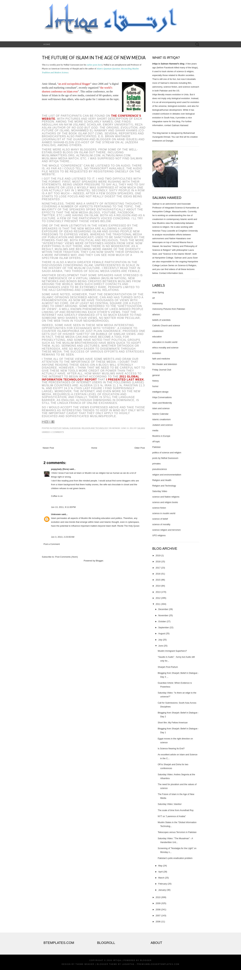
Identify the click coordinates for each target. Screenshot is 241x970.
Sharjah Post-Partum (168, 667)
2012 (158, 598)
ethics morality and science (165, 347)
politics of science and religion (166, 452)
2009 (158, 903)
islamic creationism (161, 419)
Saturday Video (159, 491)
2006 (158, 921)
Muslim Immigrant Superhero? (172, 651)
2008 (158, 909)
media (155, 430)
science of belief (160, 519)
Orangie (169, 140)
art (153, 298)
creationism (157, 331)
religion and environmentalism (166, 474)
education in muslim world (164, 342)
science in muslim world (163, 513)
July (160, 639)
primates (156, 463)
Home (47, 44)
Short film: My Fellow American (172, 722)
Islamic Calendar (160, 414)
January (162, 890)
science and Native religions (165, 496)
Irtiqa (117, 960)
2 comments (57, 432)
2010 (158, 897)
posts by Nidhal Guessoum (66, 428)
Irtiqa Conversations (162, 397)
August (161, 633)
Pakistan (156, 447)
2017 (158, 567)
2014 (158, 586)
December (163, 609)
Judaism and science (162, 425)
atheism (156, 314)
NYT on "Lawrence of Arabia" (172, 816)
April (160, 871)
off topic (156, 441)
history (155, 380)
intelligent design (160, 392)
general (155, 375)
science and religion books (165, 502)
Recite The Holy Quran (128, 526)
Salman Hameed (180, 125)
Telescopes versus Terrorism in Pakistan (177, 832)
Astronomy (157, 303)
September (163, 627)
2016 (158, 573)
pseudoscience (159, 469)
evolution (156, 353)
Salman (156, 204)
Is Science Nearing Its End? (171, 748)
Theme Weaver (84, 964)
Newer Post (48, 448)
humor (155, 386)
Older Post (140, 448)
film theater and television (164, 364)
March (161, 877)
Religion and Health (161, 480)
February (162, 883)
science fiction (159, 508)
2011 (158, 604)
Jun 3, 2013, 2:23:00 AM (62, 537)
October (162, 621)
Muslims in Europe (161, 436)
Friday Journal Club (161, 369)
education (157, 336)
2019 (158, 555)
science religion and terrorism (166, 530)
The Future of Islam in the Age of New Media (94, 57)
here (181, 273)
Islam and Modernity (162, 403)
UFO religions (159, 535)
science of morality (161, 524)
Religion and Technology (95, 428)
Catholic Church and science (166, 325)
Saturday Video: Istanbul (169, 804)
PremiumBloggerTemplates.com (158, 964)
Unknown (56, 514)
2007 (158, 915)
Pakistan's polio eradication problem (175, 858)
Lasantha (128, 964)
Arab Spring (158, 292)
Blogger (99, 560)
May (160, 865)
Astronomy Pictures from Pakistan (168, 309)
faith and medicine (161, 358)
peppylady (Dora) (60, 469)
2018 (158, 561)
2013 (158, 592)
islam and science (161, 408)
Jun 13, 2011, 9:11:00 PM (63, 507)
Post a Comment (52, 544)
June (160, 645)
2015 (158, 579)
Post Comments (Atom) (66, 557)
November (163, 615)
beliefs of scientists (161, 320)
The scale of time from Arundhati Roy (175, 810)
